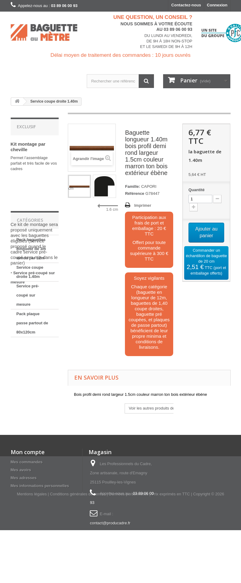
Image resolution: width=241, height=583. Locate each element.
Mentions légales (32, 547)
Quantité (196, 190)
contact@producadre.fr (110, 534)
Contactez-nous (186, 5)
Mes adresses (24, 489)
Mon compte (28, 463)
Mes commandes (27, 473)
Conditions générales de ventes (78, 547)
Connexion (217, 5)
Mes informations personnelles (40, 497)
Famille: (132, 186)
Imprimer (142, 205)
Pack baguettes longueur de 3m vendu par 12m (31, 333)
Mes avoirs (21, 481)
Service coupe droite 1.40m (29, 357)
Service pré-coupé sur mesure (27, 380)
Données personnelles (128, 547)
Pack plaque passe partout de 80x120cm (32, 407)
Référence (134, 193)
